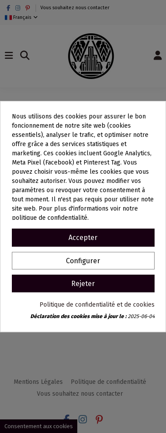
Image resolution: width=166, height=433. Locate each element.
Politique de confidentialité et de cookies (97, 304)
